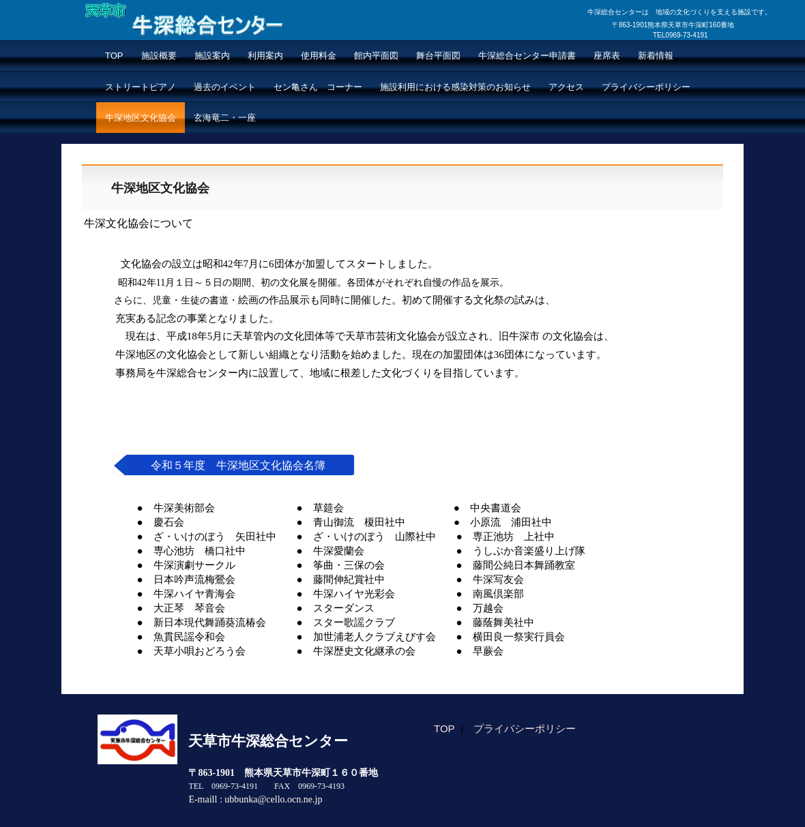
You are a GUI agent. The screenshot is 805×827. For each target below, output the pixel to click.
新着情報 (655, 55)
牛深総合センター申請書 (527, 55)
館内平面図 (376, 55)
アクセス (566, 87)
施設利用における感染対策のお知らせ (455, 87)
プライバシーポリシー (646, 87)
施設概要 (159, 55)
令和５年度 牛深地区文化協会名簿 (238, 465)
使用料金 (318, 55)
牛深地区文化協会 (140, 117)
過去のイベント (225, 87)
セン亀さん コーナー (318, 87)
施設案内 (212, 55)
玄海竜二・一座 (225, 117)
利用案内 (265, 55)
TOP (114, 55)
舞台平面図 (438, 55)
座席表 (607, 55)
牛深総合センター (154, 46)
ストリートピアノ (140, 87)
